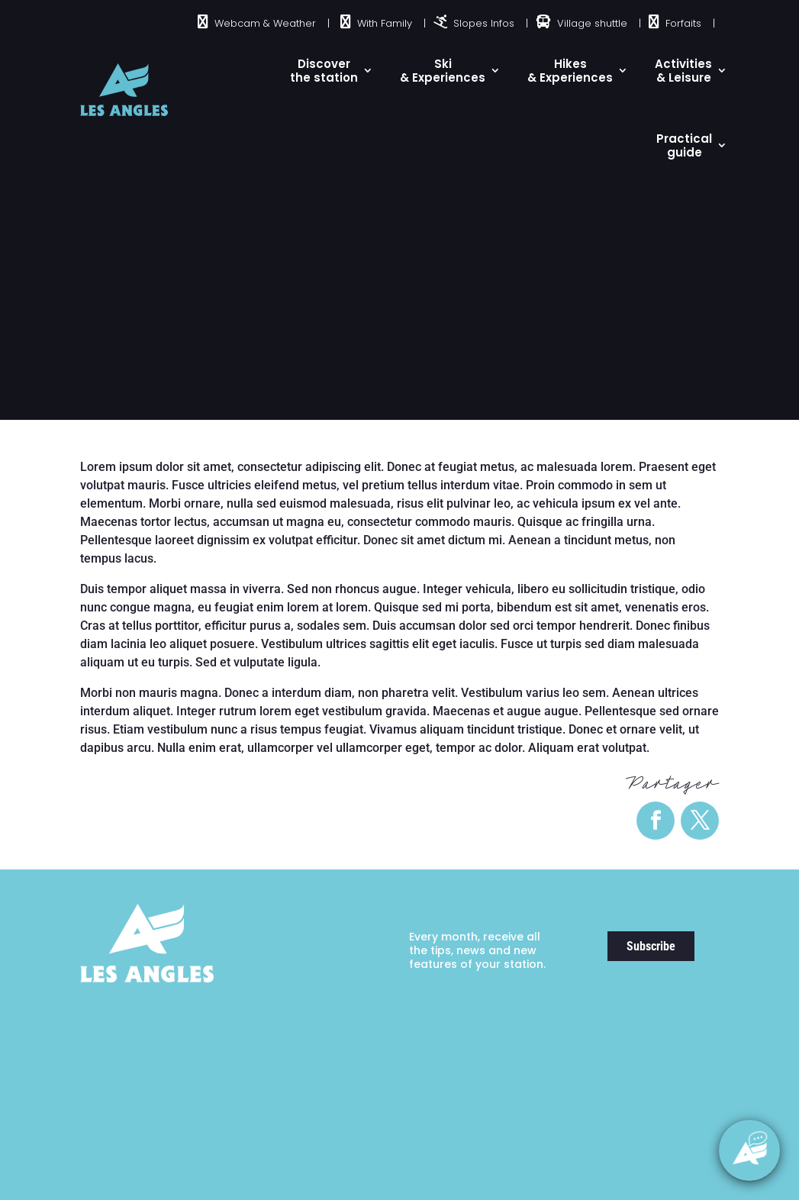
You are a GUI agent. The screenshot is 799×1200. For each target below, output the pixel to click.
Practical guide (684, 145)
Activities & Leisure (683, 70)
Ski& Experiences (442, 70)
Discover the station (324, 70)
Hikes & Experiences (570, 70)
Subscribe (651, 946)
